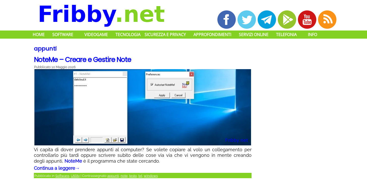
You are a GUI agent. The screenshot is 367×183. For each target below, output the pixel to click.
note (124, 176)
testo (133, 176)
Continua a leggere (57, 168)
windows (151, 176)
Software (62, 34)
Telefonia (286, 34)
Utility (75, 176)
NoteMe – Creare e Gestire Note (82, 59)
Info (312, 34)
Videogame (96, 34)
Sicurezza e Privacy (165, 34)
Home (39, 34)
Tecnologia (127, 34)
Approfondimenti (212, 34)
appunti (113, 176)
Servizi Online (253, 34)
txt (140, 176)
